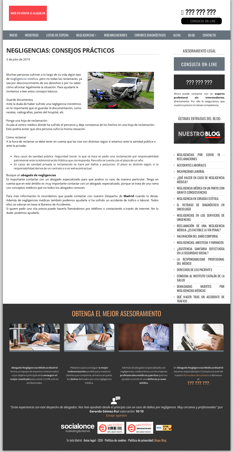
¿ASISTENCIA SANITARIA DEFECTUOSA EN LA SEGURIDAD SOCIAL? (200, 250)
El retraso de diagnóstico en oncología (200, 206)
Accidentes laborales (191, 165)
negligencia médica (24, 79)
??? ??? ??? (200, 12)
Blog (191, 35)
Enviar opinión (116, 415)
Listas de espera (57, 35)
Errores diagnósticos (150, 35)
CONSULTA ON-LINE (199, 64)
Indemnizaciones (115, 35)
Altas (177, 35)
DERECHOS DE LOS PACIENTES (194, 269)
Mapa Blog (160, 440)
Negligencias (85, 35)
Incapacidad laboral (191, 171)
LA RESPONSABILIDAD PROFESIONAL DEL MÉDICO (200, 261)
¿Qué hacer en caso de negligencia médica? (200, 179)
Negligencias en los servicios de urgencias (200, 217)
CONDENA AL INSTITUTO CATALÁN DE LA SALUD (200, 278)
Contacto (209, 35)
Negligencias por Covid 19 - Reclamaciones (200, 156)
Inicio (13, 35)
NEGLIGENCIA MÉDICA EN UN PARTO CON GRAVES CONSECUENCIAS (200, 190)
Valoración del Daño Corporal (197, 236)
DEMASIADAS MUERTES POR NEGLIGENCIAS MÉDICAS (200, 288)
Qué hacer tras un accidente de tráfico (200, 298)
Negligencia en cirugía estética (197, 198)
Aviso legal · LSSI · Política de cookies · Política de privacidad (118, 440)
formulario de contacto (196, 375)
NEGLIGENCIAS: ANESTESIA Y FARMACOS (200, 242)
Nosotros (32, 35)
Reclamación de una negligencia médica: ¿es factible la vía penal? (200, 227)
